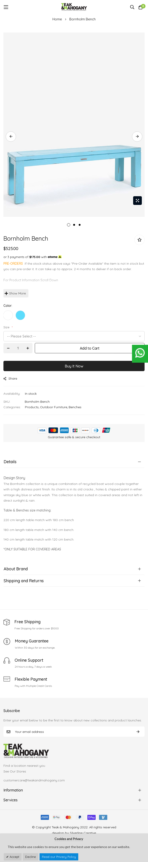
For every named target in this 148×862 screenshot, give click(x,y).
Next (137, 136)
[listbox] (74, 316)
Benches (75, 407)
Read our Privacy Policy (59, 857)
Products (32, 407)
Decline (30, 857)
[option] (8, 315)
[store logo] (74, 7)
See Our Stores (14, 771)
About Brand (16, 568)
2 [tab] (74, 224)
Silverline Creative (83, 833)
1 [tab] (68, 224)
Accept (14, 857)
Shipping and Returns (24, 580)
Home (57, 19)
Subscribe (138, 731)
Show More (17, 293)
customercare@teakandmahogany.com (34, 780)
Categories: (12, 407)
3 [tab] (79, 224)
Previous (11, 136)
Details (10, 461)
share (10, 378)
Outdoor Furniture (53, 407)
